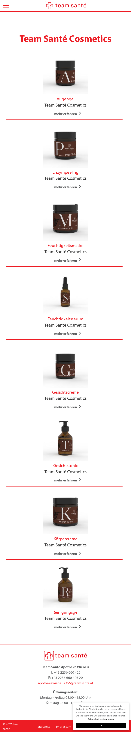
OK (101, 725)
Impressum (63, 726)
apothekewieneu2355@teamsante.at (65, 683)
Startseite (44, 726)
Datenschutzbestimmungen (101, 718)
